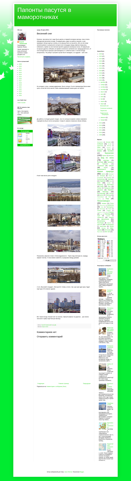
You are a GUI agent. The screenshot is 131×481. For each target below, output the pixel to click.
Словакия (111, 212)
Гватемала (111, 162)
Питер (112, 203)
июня (102, 96)
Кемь (110, 181)
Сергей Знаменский (23, 42)
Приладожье (110, 207)
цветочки (99, 224)
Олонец (99, 198)
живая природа (105, 171)
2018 (20, 83)
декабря (103, 82)
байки (99, 147)
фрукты (109, 222)
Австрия (108, 142)
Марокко (111, 190)
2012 (20, 70)
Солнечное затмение (106, 108)
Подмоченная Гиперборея (104, 113)
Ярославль (100, 231)
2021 (20, 87)
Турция (108, 215)
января (103, 120)
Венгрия (111, 155)
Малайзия (100, 190)
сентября (103, 89)
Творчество (103, 110)
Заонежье (111, 174)
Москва (111, 193)
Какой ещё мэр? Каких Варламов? (110, 329)
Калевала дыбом (110, 290)
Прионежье (102, 208)
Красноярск (110, 184)
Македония (107, 188)
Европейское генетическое (110, 425)
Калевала (108, 177)
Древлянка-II (101, 169)
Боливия (111, 151)
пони (102, 207)
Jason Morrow (68, 472)
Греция (111, 165)
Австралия (100, 142)
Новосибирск (100, 196)
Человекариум (109, 224)
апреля (103, 101)
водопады (106, 160)
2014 (20, 74)
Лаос (109, 186)
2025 (20, 95)
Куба (101, 186)
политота (110, 205)
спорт (101, 214)
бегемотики (100, 149)
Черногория (103, 226)
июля (102, 94)
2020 (100, 68)
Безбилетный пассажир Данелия (110, 271)
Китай (108, 182)
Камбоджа (111, 179)
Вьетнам (100, 162)
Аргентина (100, 145)
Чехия (112, 226)
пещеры (104, 203)
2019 (20, 85)
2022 (20, 89)
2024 (20, 93)
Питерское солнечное (110, 346)
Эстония (108, 230)
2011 (20, 68)
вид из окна (45, 326)
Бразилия (109, 153)
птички (99, 210)
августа (103, 92)
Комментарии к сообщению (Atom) (56, 386)
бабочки (109, 145)
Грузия (106, 167)
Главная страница (64, 383)
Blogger (82, 472)
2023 (20, 91)
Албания (100, 144)
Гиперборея (100, 165)
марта (102, 104)
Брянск (105, 155)
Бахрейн (109, 147)
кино (98, 183)
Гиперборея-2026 (110, 404)
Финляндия (100, 223)
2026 (100, 54)
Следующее (40, 383)
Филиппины (101, 221)
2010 (20, 66)
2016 (20, 78)
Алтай (109, 144)
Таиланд (107, 214)
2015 (20, 76)
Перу (107, 198)
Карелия (103, 181)
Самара (109, 210)
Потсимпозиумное (110, 308)
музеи (101, 195)
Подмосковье (102, 205)
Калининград (101, 179)
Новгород (108, 195)
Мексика (105, 191)
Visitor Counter (21, 102)
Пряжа (110, 208)
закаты (103, 174)
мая (102, 99)
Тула (98, 215)
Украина (111, 217)
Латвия (99, 188)
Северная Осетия (101, 212)
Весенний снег (104, 106)
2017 (20, 81)
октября (103, 87)
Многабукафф (101, 193)
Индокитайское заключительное (110, 446)
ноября (103, 84)
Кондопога (100, 184)
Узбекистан (100, 217)
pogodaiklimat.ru (25, 145)
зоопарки (102, 175)
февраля (103, 117)
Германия (105, 164)
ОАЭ (109, 196)
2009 (20, 64)
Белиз (109, 149)
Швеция (104, 228)
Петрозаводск (25, 131)
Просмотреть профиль (23, 57)
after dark (107, 231)
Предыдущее (87, 383)
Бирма (99, 151)
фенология (105, 219)
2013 (20, 72)
